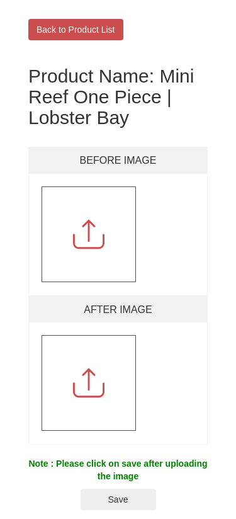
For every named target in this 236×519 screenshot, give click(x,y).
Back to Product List (76, 30)
